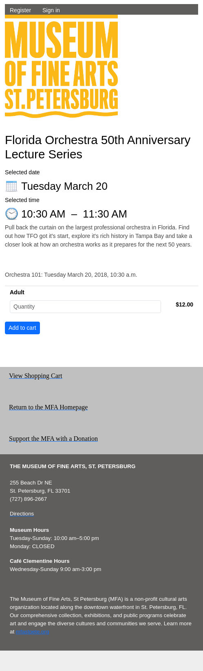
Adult (17, 292)
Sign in (51, 10)
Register (20, 10)
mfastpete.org (32, 632)
